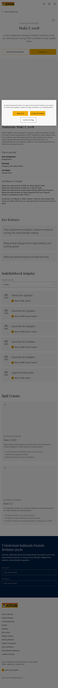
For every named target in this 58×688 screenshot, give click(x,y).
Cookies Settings (28, 120)
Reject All (20, 113)
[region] (29, 113)
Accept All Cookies (37, 113)
